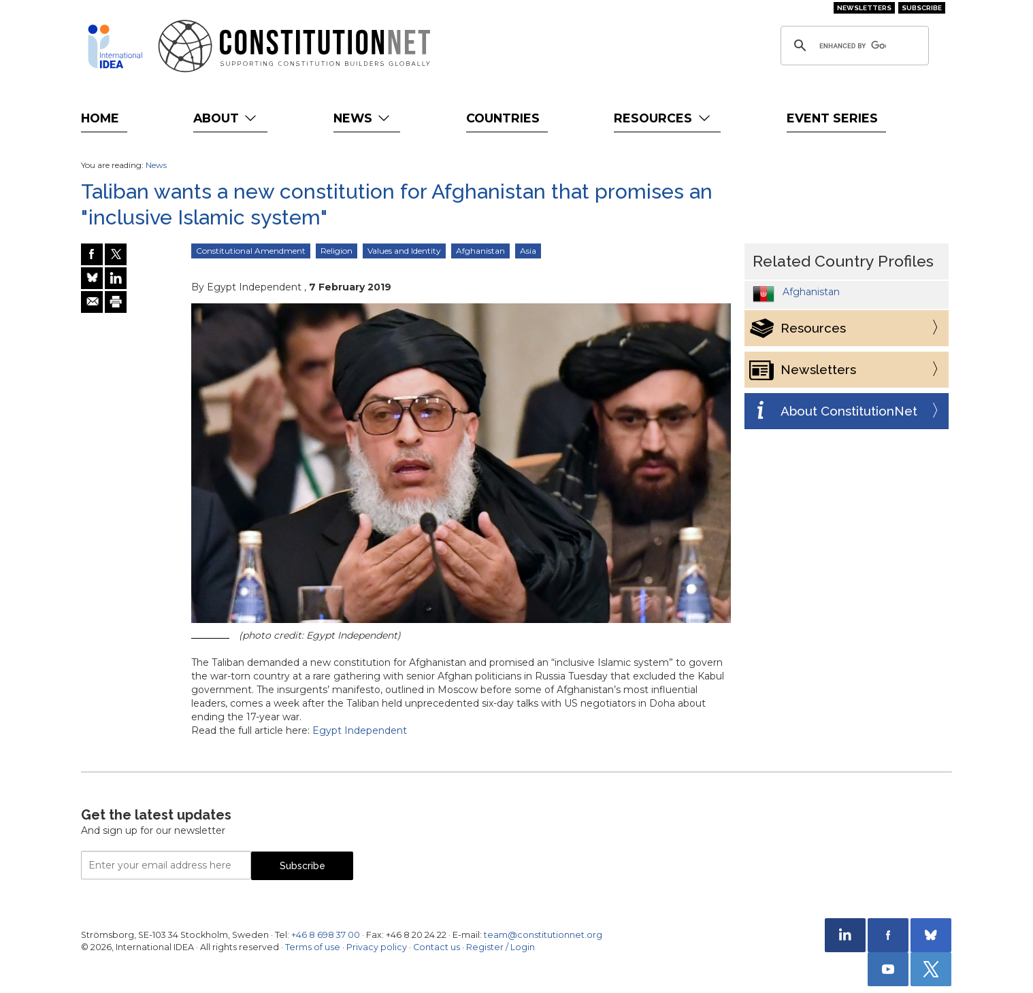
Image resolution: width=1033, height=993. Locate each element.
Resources (663, 118)
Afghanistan (480, 251)
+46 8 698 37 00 (325, 935)
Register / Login (500, 947)
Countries (503, 118)
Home (100, 118)
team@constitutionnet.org (543, 935)
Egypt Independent (359, 730)
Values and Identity (404, 251)
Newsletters (864, 8)
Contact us (436, 947)
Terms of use (312, 947)
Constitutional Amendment (251, 251)
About (226, 118)
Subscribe (922, 8)
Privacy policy (376, 947)
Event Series (832, 118)
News (363, 118)
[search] (852, 45)
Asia (528, 251)
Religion (336, 251)
